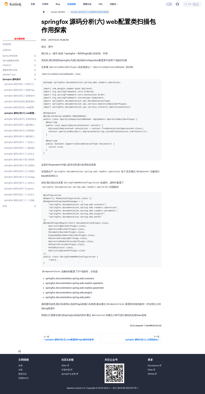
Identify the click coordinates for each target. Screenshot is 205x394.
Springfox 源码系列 (12, 79)
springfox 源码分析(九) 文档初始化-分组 (21, 130)
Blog (58, 4)
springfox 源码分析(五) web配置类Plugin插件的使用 (21, 107)
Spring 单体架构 (10, 56)
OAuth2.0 (7, 65)
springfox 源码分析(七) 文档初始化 (20, 119)
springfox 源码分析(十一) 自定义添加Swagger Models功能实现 (21, 142)
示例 (20, 369)
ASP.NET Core (9, 74)
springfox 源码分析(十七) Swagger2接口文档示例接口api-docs (21, 177)
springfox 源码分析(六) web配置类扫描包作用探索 (21, 113)
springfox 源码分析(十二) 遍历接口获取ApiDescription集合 (21, 148)
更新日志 (87, 4)
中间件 (45, 4)
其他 (5, 206)
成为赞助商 (19, 39)
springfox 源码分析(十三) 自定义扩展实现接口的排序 (21, 154)
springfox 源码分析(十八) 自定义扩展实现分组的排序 (21, 183)
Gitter (65, 365)
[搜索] (192, 4)
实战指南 (71, 4)
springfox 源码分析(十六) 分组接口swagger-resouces (21, 171)
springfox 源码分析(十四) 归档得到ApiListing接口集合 (21, 159)
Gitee (151, 369)
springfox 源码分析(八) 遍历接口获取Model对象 (21, 125)
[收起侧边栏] (19, 351)
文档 (33, 4)
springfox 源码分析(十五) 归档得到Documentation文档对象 (21, 165)
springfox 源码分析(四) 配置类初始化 (21, 101)
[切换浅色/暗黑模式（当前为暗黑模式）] (169, 4)
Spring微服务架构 (11, 60)
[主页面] (43, 12)
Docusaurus (154, 365)
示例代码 (7, 50)
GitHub (177, 4)
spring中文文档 (69, 374)
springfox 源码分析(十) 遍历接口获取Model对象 (21, 136)
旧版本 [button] (113, 4)
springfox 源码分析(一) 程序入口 (19, 84)
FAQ (100, 4)
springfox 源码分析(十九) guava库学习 (21, 188)
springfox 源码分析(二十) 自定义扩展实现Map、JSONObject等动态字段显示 (21, 194)
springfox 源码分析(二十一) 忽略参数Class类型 (21, 200)
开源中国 (66, 369)
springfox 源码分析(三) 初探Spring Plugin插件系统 (21, 95)
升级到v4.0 (23, 378)
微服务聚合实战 (10, 70)
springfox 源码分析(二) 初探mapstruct (21, 90)
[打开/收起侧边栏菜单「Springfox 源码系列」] (35, 79)
